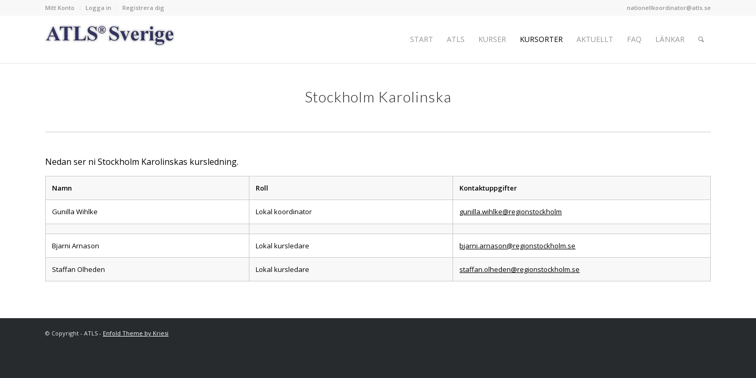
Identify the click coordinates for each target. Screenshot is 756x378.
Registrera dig (143, 8)
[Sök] (701, 39)
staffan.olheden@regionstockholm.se (519, 269)
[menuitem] (62, 7)
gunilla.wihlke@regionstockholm (510, 211)
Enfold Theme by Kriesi (136, 333)
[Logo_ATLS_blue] (110, 39)
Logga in (98, 8)
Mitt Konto (60, 8)
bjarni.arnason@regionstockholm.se (517, 245)
